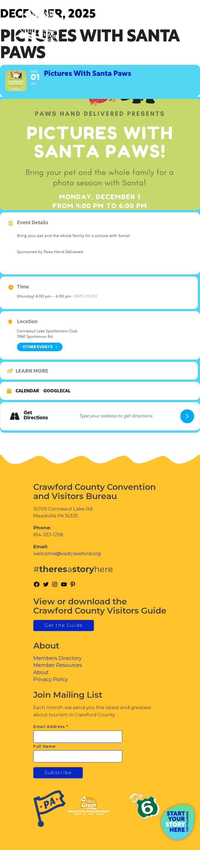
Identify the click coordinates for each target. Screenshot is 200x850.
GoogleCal (57, 391)
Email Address (50, 726)
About (41, 672)
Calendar (27, 391)
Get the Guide (63, 625)
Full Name (44, 746)
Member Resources (57, 665)
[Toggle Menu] (180, 28)
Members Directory (57, 658)
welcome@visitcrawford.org (67, 553)
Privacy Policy (50, 679)
